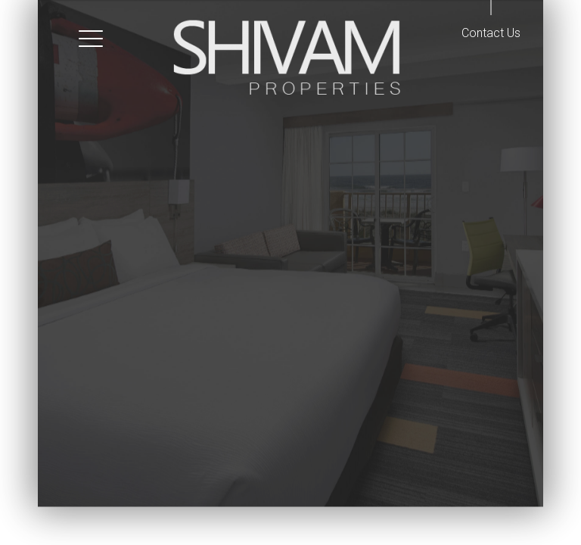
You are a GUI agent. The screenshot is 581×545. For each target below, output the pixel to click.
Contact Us (490, 33)
